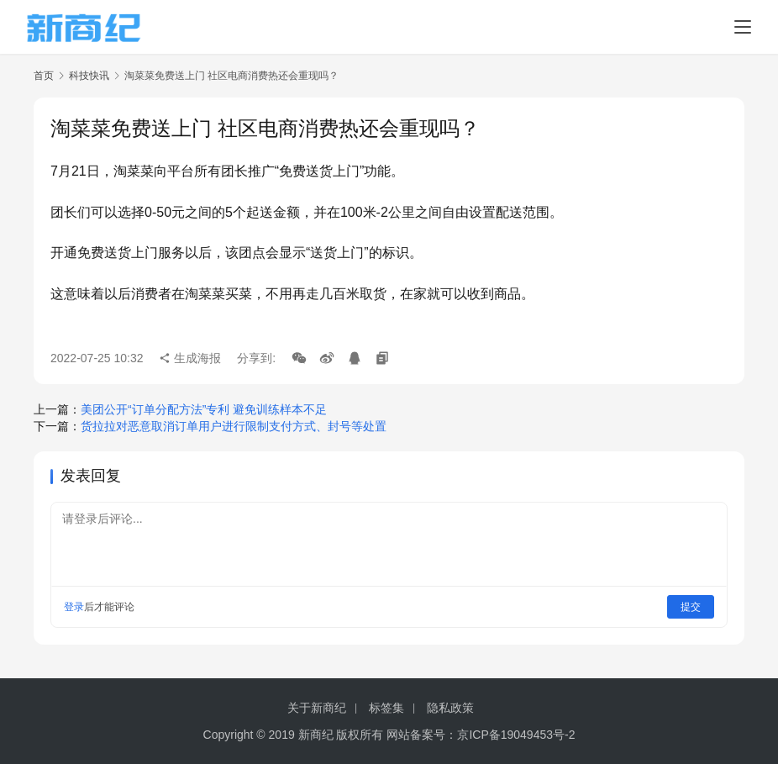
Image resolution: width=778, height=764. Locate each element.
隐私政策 (450, 707)
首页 (44, 76)
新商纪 (316, 734)
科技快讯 (89, 76)
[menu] (742, 27)
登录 (74, 607)
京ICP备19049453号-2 (516, 734)
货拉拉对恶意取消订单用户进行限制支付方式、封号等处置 (233, 426)
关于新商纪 (316, 707)
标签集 (386, 707)
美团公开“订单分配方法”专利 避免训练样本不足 (204, 409)
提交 (691, 607)
